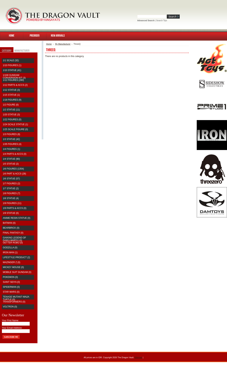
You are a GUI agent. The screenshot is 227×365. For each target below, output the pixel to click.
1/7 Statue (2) (11, 188)
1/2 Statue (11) (11, 109)
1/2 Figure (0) (11, 104)
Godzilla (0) (10, 247)
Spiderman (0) (11, 287)
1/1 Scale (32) (11, 60)
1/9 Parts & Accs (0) (14, 208)
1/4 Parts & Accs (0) (14, 154)
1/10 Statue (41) (12, 70)
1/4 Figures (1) (11, 149)
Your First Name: (10, 320)
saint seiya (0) (11, 282)
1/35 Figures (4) (12, 144)
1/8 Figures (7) (11, 193)
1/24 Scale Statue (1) (15, 124)
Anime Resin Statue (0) (16, 218)
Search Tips (161, 20)
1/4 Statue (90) (11, 159)
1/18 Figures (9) (12, 99)
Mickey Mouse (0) (13, 267)
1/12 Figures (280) (13, 80)
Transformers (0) (14, 301)
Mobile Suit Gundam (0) (17, 272)
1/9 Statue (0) (11, 213)
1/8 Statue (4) (11, 198)
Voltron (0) (10, 306)
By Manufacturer (62, 44)
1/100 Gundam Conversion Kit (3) (14, 76)
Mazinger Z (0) (11, 262)
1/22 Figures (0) (12, 119)
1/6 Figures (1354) (13, 168)
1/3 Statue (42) (11, 139)
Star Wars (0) (11, 292)
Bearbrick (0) (11, 228)
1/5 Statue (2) (11, 164)
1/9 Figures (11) (12, 203)
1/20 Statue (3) (11, 114)
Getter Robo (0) (13, 242)
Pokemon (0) (10, 277)
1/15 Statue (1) (11, 95)
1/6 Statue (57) (11, 178)
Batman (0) (9, 223)
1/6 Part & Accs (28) (14, 173)
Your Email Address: (12, 328)
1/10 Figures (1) (12, 65)
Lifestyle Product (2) (16, 257)
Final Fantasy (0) (13, 232)
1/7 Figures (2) (11, 183)
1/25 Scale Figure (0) (15, 129)
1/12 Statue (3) (11, 90)
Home (49, 44)
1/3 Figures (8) (11, 134)
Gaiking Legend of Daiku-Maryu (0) (14, 239)
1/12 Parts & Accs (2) (15, 85)
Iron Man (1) (10, 252)
